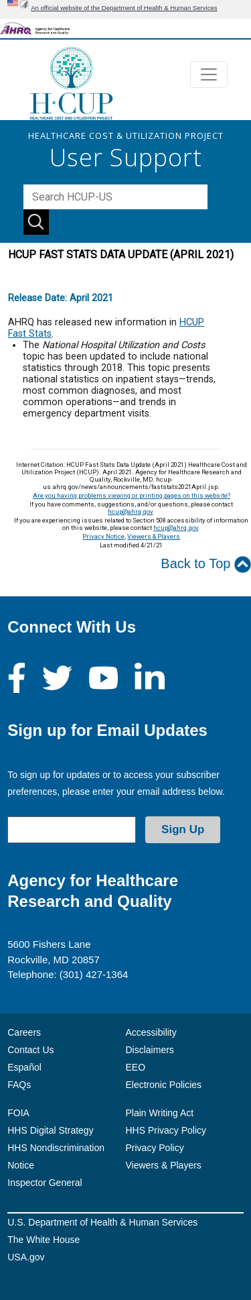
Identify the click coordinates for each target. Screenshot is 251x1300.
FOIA (18, 1112)
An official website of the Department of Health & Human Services (124, 7)
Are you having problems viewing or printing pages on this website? (131, 495)
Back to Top (206, 564)
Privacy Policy (155, 1147)
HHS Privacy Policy (166, 1130)
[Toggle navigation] (209, 74)
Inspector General (44, 1182)
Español (24, 1067)
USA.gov (25, 1257)
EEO (136, 1067)
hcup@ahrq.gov (130, 511)
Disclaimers (150, 1049)
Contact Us (30, 1049)
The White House (43, 1239)
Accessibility (151, 1032)
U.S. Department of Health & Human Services (102, 1222)
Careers (24, 1032)
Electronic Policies (164, 1084)
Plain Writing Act (160, 1112)
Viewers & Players (153, 536)
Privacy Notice (103, 536)
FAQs (19, 1084)
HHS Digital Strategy (50, 1130)
